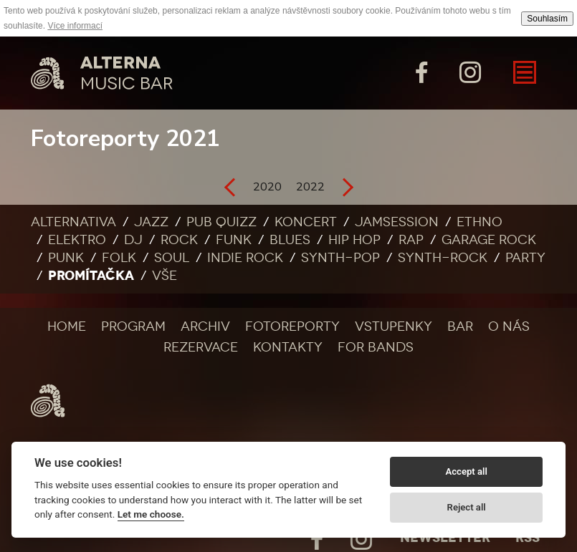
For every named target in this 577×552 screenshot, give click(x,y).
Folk (119, 258)
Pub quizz (221, 222)
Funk (234, 240)
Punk (66, 258)
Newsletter (445, 537)
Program (133, 326)
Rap (411, 240)
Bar (460, 326)
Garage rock (489, 240)
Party (525, 258)
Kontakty (288, 347)
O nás (509, 326)
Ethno (479, 222)
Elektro (77, 240)
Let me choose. (151, 514)
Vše (164, 276)
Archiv (205, 326)
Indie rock (245, 258)
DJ (133, 240)
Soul (171, 258)
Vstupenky (393, 326)
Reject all (466, 507)
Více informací (74, 26)
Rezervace (200, 347)
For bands (376, 347)
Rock (179, 240)
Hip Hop (354, 240)
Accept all (466, 471)
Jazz (151, 222)
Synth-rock (442, 258)
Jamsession (397, 222)
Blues (290, 240)
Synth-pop (340, 258)
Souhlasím (547, 19)
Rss (527, 537)
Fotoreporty (292, 326)
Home (66, 326)
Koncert (306, 222)
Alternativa (73, 222)
